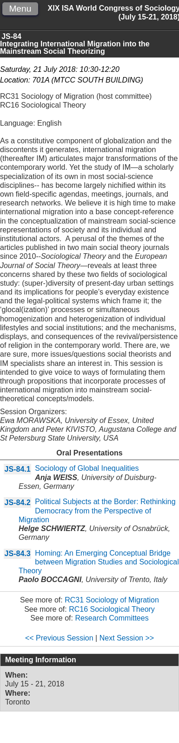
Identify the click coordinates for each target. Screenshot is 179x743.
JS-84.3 (18, 553)
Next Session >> (126, 638)
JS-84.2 (18, 502)
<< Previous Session (59, 638)
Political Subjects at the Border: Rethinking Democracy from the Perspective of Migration (97, 510)
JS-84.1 (18, 469)
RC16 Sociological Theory (112, 609)
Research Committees (111, 618)
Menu (20, 8)
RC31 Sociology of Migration (112, 600)
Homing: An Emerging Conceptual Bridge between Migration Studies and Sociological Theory (99, 562)
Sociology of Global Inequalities (87, 468)
